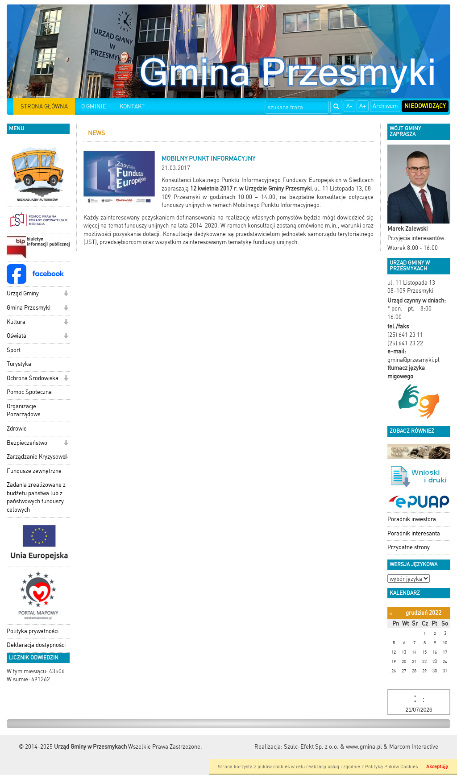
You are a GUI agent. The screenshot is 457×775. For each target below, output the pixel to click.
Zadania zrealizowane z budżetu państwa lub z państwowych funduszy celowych (36, 497)
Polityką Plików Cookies (391, 767)
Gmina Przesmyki (28, 307)
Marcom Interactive (413, 746)
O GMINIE (93, 106)
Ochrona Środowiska (32, 378)
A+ (362, 106)
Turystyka (19, 364)
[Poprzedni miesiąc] (390, 613)
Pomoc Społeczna (29, 392)
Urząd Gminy (23, 293)
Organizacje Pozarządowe (24, 410)
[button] (66, 294)
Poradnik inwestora (411, 519)
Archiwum (385, 106)
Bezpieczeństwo (27, 442)
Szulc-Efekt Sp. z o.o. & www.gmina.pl (333, 746)
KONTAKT (132, 106)
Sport (14, 350)
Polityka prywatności (32, 631)
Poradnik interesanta (413, 533)
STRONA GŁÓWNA (44, 106)
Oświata (16, 335)
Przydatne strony (408, 547)
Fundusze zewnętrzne (34, 471)
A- (349, 106)
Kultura (16, 322)
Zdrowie (17, 428)
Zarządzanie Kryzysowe (36, 456)
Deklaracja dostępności (36, 645)
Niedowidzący (425, 106)
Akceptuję (437, 767)
